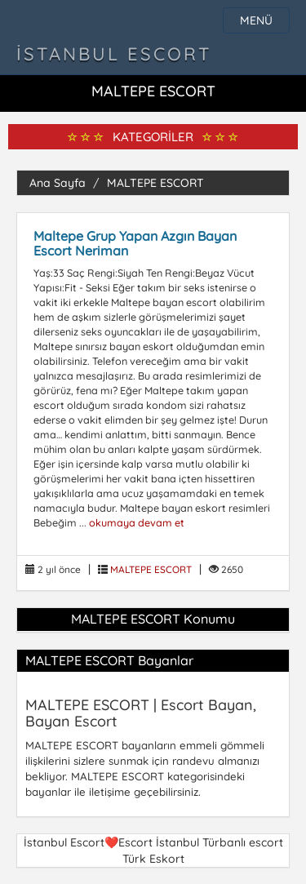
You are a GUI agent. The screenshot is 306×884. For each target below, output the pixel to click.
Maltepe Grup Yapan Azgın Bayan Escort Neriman (135, 243)
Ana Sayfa (57, 182)
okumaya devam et (136, 522)
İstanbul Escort (113, 53)
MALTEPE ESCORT (155, 182)
